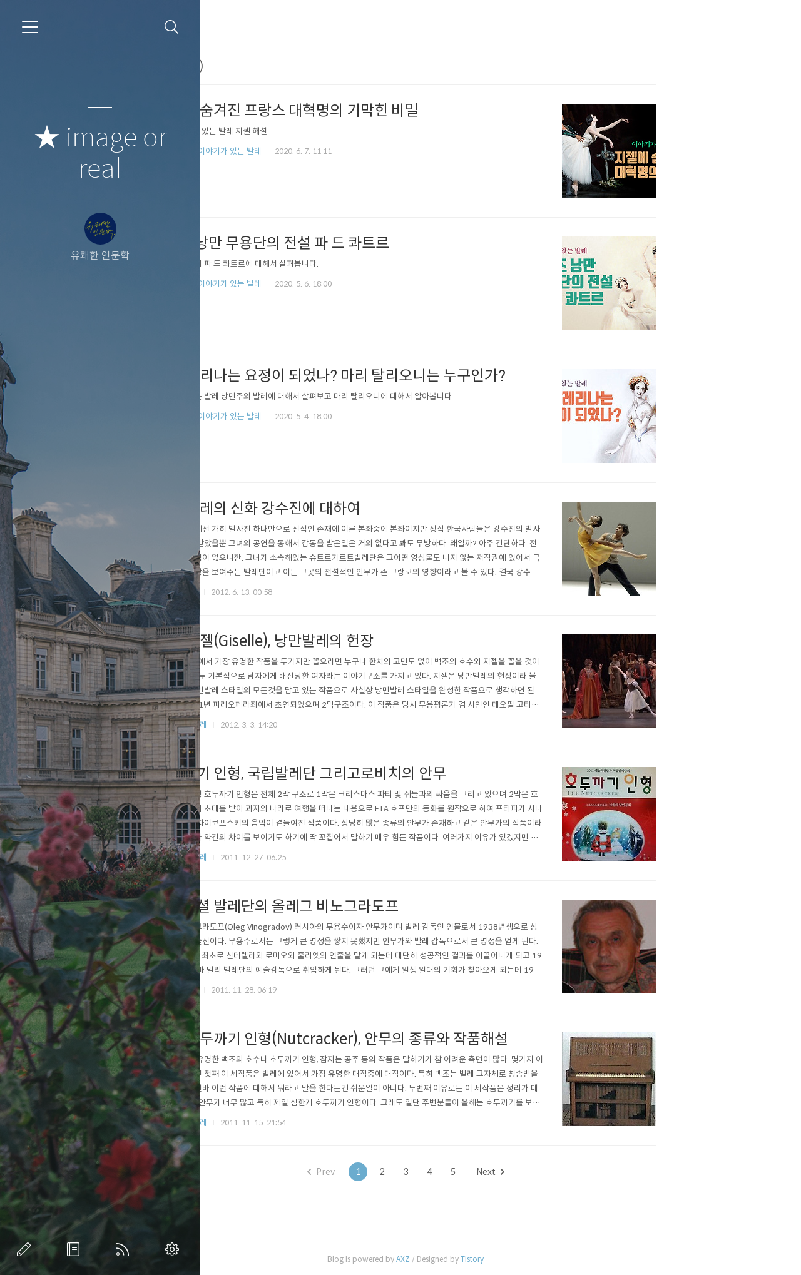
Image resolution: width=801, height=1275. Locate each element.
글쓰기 (26, 1249)
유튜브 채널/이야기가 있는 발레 (295, 151)
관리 (175, 1249)
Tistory (559, 1259)
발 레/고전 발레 (268, 1122)
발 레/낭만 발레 (268, 724)
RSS (125, 1249)
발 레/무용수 (263, 592)
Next (577, 1171)
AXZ (490, 1259)
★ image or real (100, 154)
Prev (408, 1171)
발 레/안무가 (263, 990)
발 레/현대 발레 (268, 857)
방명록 (76, 1249)
